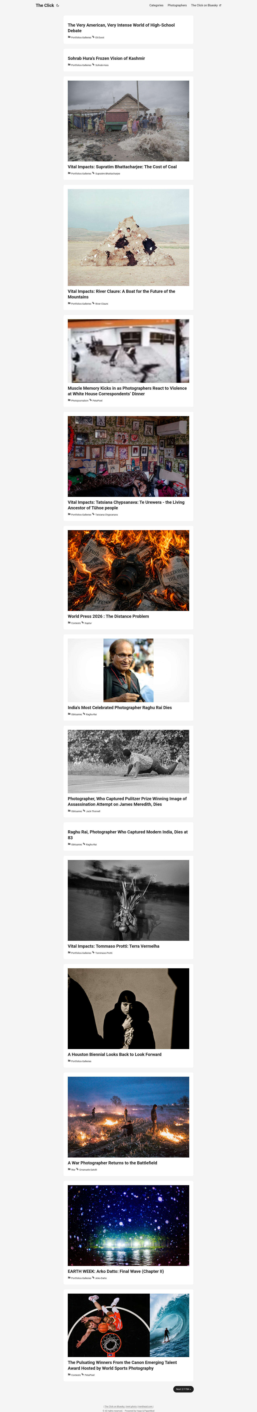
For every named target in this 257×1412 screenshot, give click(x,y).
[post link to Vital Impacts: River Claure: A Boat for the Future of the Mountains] (128, 247)
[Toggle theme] (57, 5)
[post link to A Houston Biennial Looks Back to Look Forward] (128, 1016)
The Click (45, 5)
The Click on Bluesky (115, 1406)
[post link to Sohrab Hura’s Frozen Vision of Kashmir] (128, 60)
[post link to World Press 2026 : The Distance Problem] (128, 578)
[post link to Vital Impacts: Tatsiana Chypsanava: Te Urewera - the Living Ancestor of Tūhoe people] (128, 466)
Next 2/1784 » (183, 1389)
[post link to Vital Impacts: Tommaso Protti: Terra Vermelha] (128, 907)
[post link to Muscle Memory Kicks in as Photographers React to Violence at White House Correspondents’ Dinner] (128, 361)
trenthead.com (145, 1406)
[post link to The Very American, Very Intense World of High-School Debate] (128, 29)
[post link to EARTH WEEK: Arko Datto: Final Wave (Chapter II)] (128, 1233)
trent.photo (131, 1406)
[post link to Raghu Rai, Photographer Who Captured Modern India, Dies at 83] (128, 836)
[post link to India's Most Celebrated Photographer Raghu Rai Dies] (128, 677)
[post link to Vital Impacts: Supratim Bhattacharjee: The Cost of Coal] (128, 128)
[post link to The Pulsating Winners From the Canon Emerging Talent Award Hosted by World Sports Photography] (128, 1335)
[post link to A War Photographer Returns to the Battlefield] (128, 1124)
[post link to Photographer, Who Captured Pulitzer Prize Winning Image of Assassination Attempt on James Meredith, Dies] (128, 772)
